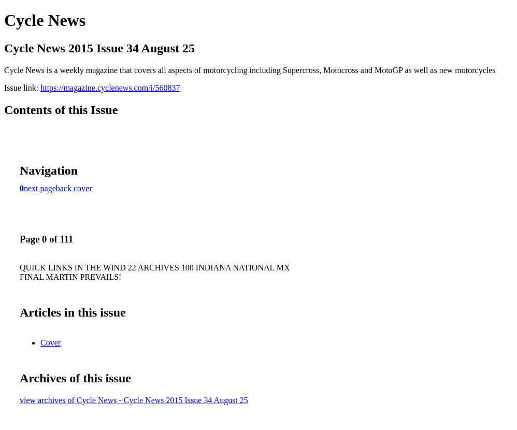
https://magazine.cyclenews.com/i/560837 (110, 87)
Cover (50, 342)
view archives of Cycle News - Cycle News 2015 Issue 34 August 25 (134, 400)
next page (40, 188)
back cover (74, 188)
